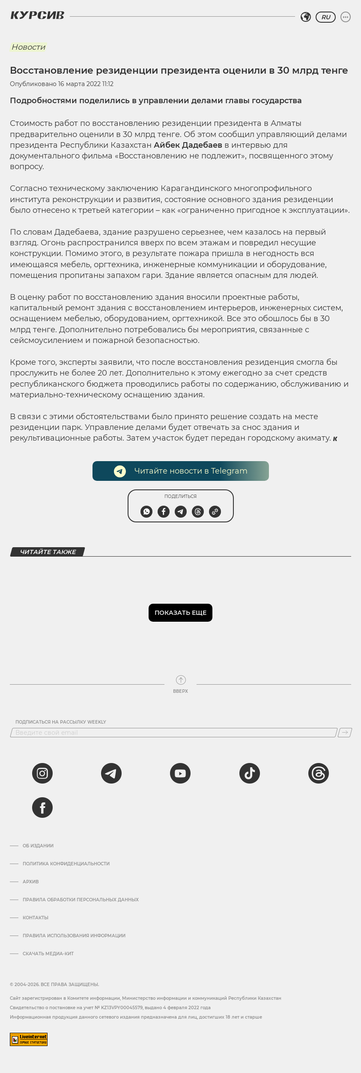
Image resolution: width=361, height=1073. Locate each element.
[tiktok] (249, 773)
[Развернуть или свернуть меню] (345, 17)
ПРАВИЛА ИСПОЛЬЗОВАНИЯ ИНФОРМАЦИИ (74, 936)
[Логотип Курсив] (37, 15)
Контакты (35, 918)
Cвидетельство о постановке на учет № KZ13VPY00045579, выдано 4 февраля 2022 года (110, 1007)
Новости (28, 47)
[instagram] (42, 773)
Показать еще (180, 613)
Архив (31, 882)
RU (325, 17)
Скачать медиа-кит (48, 954)
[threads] (318, 773)
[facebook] (42, 807)
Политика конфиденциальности (66, 864)
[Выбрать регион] (305, 17)
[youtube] (180, 773)
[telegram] (111, 773)
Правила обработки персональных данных (81, 900)
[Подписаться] (345, 732)
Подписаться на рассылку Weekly (60, 722)
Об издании (38, 846)
